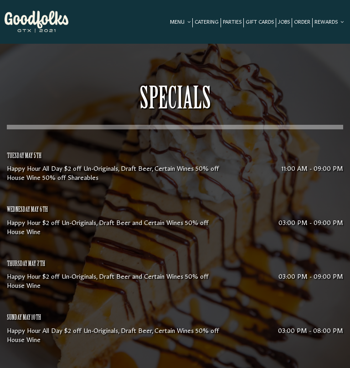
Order (302, 22)
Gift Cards (260, 22)
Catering (207, 22)
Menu (180, 22)
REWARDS (329, 22)
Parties (232, 22)
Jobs (284, 22)
